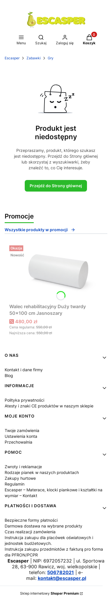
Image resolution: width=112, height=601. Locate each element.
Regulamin (14, 483)
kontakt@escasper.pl (62, 578)
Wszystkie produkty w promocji (40, 229)
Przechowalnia (18, 442)
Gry (51, 58)
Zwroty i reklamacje (23, 466)
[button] (21, 40)
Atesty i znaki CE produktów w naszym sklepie (49, 405)
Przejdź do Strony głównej (56, 185)
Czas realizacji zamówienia (30, 531)
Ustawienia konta (21, 436)
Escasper (12, 58)
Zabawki (33, 58)
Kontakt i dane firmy (24, 369)
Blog (9, 375)
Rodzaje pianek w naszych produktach (42, 472)
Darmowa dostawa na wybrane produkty (43, 525)
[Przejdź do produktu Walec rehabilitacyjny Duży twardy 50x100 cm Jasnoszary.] (56, 272)
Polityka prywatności (24, 400)
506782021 (60, 572)
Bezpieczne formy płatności (31, 520)
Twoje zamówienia (22, 430)
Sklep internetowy (49, 593)
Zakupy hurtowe (20, 478)
